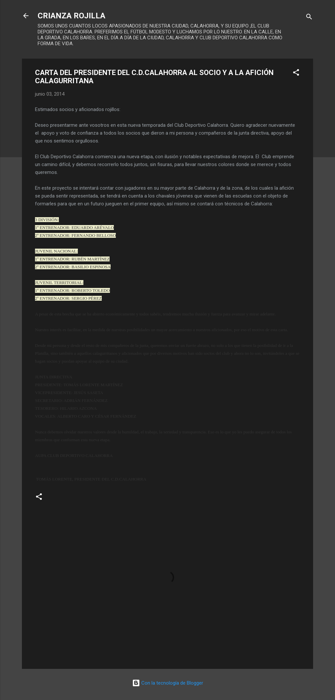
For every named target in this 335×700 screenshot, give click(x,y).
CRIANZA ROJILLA (71, 15)
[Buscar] (309, 18)
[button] (296, 73)
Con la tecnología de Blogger (167, 683)
